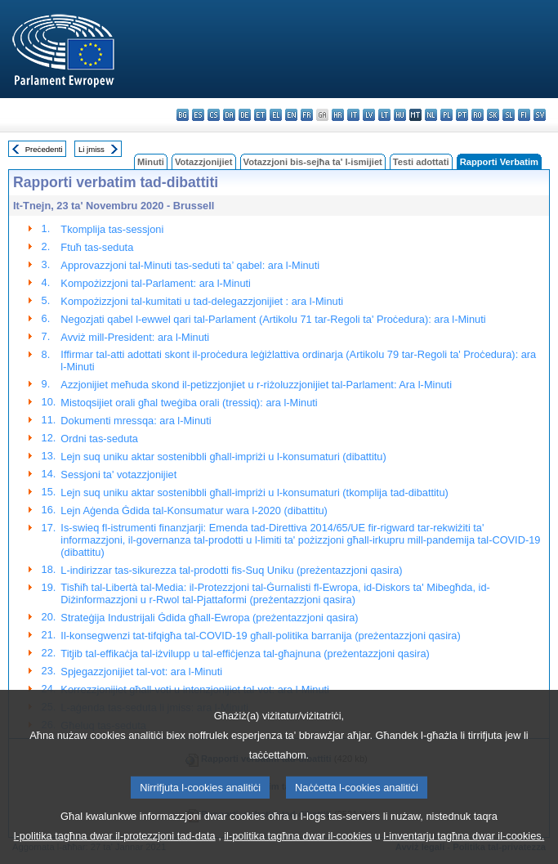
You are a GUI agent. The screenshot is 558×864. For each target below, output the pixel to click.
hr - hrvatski (338, 115)
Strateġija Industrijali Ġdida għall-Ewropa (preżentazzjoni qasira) (209, 617)
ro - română (477, 115)
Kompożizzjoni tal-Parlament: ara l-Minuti (155, 283)
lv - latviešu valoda (369, 115)
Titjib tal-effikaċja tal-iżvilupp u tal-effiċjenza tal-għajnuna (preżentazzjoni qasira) (244, 653)
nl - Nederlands (431, 115)
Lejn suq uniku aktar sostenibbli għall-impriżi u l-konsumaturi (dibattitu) (223, 456)
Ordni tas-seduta (99, 438)
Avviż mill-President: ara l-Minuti (134, 337)
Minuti (150, 162)
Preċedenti (44, 149)
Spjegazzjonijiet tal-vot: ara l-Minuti (141, 671)
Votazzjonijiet (204, 162)
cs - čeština (214, 115)
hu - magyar (400, 115)
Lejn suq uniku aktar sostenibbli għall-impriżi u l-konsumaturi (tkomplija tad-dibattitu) (254, 492)
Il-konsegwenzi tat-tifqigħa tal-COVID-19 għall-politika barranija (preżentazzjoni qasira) (260, 635)
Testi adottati (421, 162)
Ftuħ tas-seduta (96, 247)
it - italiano (353, 115)
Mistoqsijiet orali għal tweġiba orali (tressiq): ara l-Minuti (188, 402)
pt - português (462, 115)
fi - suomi (524, 115)
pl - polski (446, 115)
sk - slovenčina (493, 115)
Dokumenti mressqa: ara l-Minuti (135, 420)
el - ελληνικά (276, 115)
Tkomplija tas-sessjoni (111, 229)
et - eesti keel (260, 115)
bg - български (182, 115)
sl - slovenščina (508, 115)
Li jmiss (91, 149)
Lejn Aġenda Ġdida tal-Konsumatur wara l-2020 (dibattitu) (194, 510)
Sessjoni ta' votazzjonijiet (118, 474)
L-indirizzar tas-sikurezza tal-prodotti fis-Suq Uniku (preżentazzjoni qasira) (231, 570)
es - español (198, 115)
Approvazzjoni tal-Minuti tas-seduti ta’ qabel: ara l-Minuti (189, 265)
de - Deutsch (245, 115)
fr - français (307, 115)
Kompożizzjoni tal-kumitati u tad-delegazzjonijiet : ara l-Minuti (201, 301)
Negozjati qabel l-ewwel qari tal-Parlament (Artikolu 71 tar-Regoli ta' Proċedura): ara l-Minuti (272, 319)
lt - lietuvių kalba (384, 115)
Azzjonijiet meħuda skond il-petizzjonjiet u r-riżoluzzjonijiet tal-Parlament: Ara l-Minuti (256, 384)
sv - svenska (539, 115)
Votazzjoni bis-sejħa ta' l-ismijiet (312, 162)
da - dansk (229, 115)
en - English (291, 115)
